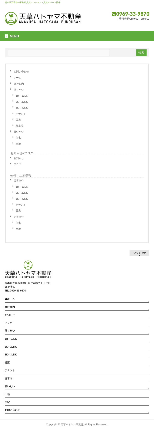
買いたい (19, 131)
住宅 (18, 137)
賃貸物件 (19, 180)
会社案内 (19, 83)
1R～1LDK (22, 95)
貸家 (18, 119)
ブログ (17, 164)
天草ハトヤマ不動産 (72, 424)
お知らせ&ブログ (21, 153)
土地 (18, 143)
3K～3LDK (22, 107)
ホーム (17, 77)
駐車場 (19, 125)
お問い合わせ (21, 71)
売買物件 (19, 216)
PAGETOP (139, 252)
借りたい (19, 89)
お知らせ (19, 158)
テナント (21, 113)
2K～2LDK (22, 101)
